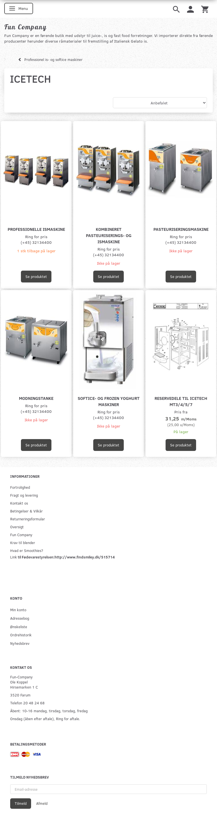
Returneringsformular (27, 518)
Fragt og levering (24, 495)
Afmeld (41, 803)
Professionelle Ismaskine (36, 229)
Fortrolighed (20, 487)
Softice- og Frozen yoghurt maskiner (109, 401)
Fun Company (21, 534)
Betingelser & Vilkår (26, 511)
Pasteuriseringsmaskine (181, 229)
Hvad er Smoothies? (26, 550)
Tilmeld (21, 803)
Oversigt (17, 526)
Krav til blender (22, 542)
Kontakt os (19, 503)
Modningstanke (36, 398)
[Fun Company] (25, 27)
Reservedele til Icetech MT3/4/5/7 (181, 401)
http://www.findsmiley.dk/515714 (85, 557)
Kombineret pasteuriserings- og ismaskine (108, 235)
